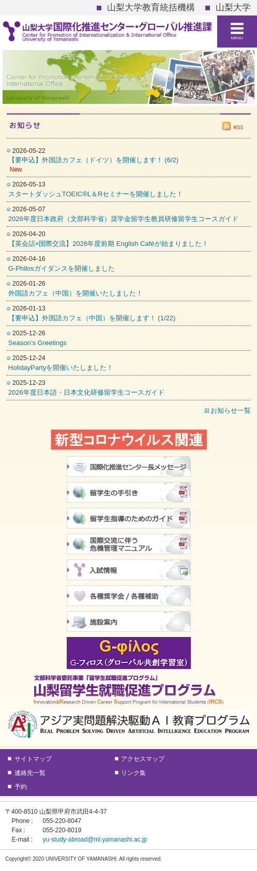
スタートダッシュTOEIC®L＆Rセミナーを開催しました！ (96, 194)
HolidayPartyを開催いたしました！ (61, 367)
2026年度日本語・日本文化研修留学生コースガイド (86, 392)
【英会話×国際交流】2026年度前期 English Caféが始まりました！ (108, 243)
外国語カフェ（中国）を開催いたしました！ (75, 293)
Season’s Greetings (37, 343)
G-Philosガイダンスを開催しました (61, 268)
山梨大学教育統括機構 (151, 7)
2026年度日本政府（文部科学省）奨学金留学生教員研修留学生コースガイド (123, 219)
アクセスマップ (142, 759)
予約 (20, 786)
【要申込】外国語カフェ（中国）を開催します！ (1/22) (92, 318)
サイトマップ (33, 759)
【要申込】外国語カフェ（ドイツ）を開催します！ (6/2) (93, 160)
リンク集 (133, 772)
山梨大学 (233, 7)
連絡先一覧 (30, 772)
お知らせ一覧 (230, 410)
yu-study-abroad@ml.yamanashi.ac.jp (95, 839)
